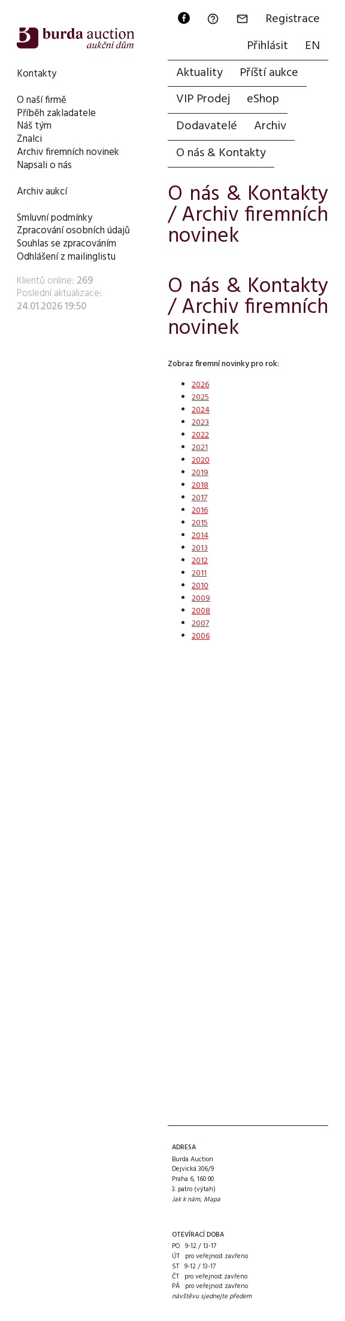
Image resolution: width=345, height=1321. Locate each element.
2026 (200, 385)
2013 (200, 548)
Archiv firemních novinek (68, 152)
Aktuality (199, 73)
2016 (200, 511)
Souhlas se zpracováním (66, 244)
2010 (200, 586)
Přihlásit (267, 46)
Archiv (270, 126)
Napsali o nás (44, 165)
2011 (199, 573)
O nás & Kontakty (221, 153)
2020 (201, 460)
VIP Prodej (203, 99)
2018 (200, 485)
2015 (200, 523)
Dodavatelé (206, 126)
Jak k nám (186, 1199)
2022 (200, 435)
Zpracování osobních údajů (73, 231)
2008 (201, 611)
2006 (201, 636)
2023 (200, 423)
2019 (200, 473)
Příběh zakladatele (56, 113)
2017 (199, 498)
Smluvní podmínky (54, 218)
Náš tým (34, 126)
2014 (200, 536)
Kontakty (36, 74)
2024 (201, 410)
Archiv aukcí (42, 192)
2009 (201, 598)
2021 (200, 448)
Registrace (292, 19)
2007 (200, 624)
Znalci (29, 139)
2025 (200, 397)
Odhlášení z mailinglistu (66, 257)
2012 (200, 561)
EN (312, 46)
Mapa (212, 1199)
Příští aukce (269, 73)
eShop (263, 99)
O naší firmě (41, 100)
